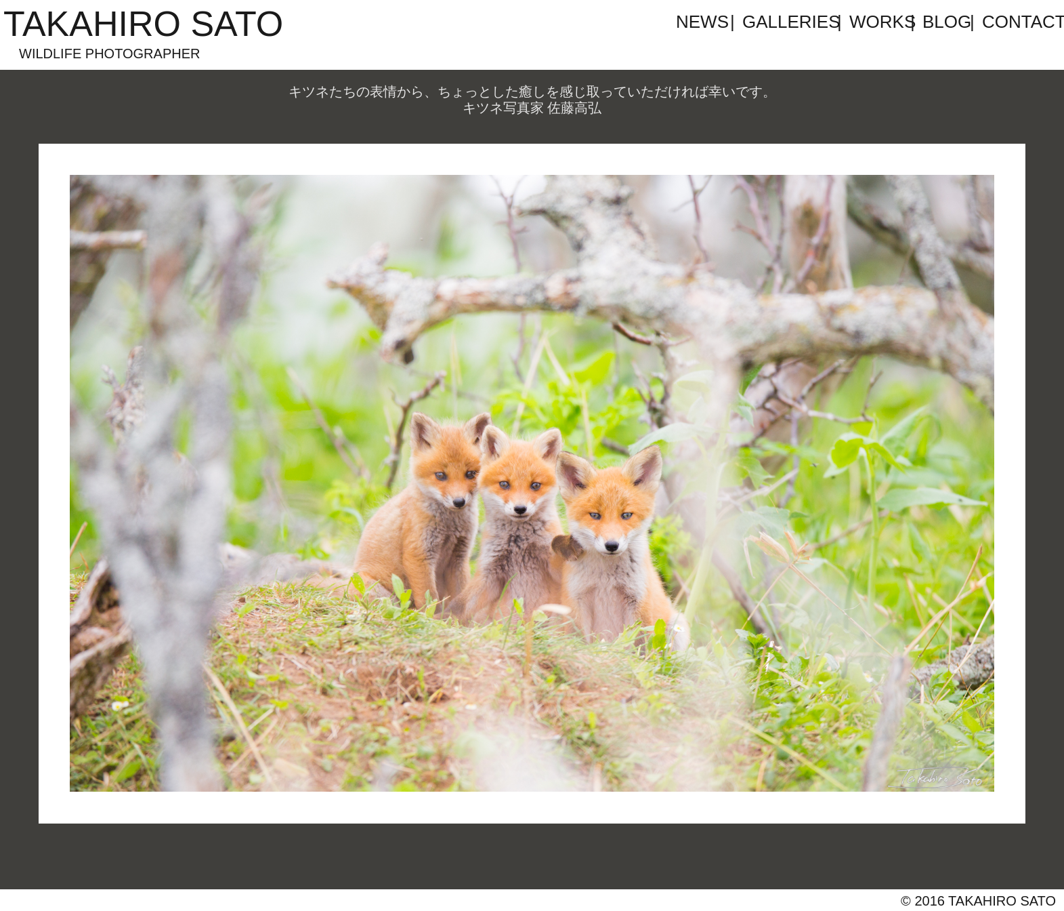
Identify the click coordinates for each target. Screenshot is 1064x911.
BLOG (944, 22)
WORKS (878, 22)
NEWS (701, 22)
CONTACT (1011, 22)
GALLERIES (788, 22)
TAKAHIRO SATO (143, 23)
